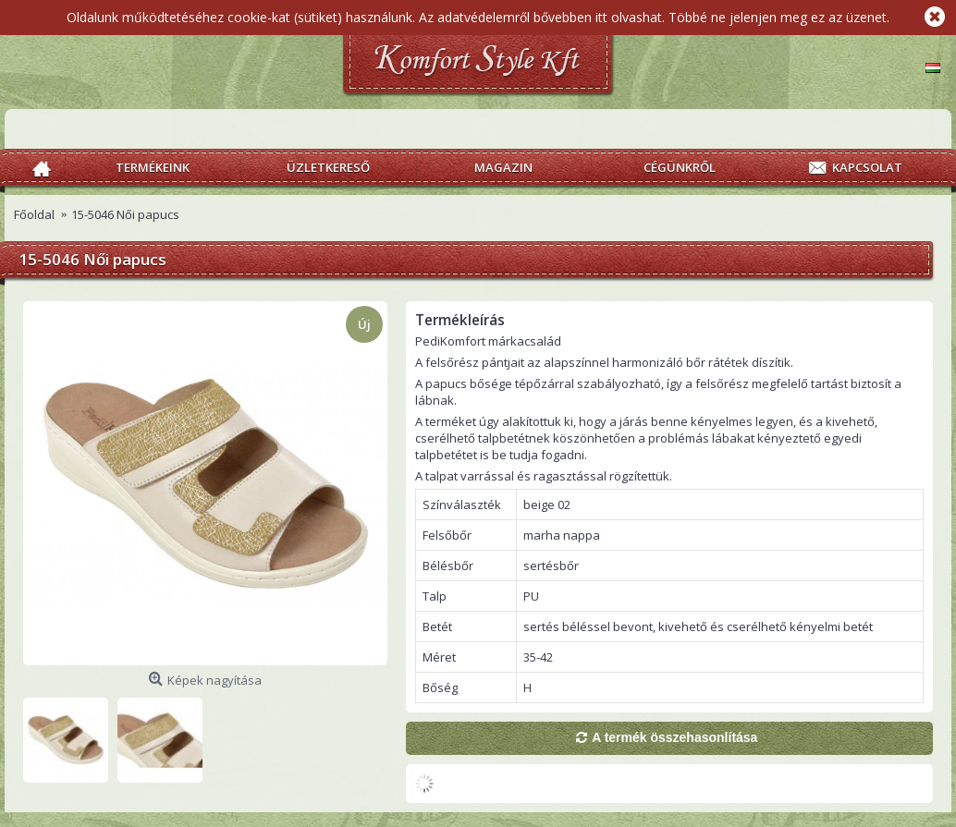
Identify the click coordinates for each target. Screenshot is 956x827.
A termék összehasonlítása (674, 737)
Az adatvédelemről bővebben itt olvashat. (542, 17)
